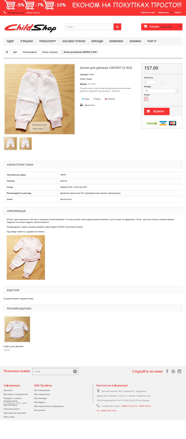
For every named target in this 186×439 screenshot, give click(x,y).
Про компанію (10, 405)
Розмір (147, 86)
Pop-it (152, 41)
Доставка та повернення (16, 394)
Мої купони (39, 410)
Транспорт (47, 41)
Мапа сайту (9, 417)
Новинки (116, 41)
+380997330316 (32, 13)
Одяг (10, 41)
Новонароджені (30, 52)
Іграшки (26, 41)
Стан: (82, 79)
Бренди (97, 41)
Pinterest (110, 99)
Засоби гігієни (73, 41)
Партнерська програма (15, 413)
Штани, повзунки (50, 52)
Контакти (8, 390)
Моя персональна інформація (49, 406)
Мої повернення (42, 394)
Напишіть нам (148, 12)
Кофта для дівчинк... (14, 346)
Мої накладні (40, 398)
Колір (147, 95)
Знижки (135, 41)
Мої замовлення (42, 390)
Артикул (84, 74)
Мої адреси (39, 402)
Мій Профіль (43, 385)
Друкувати (90, 105)
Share (97, 99)
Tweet (86, 99)
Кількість (148, 77)
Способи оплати (12, 409)
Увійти (178, 12)
